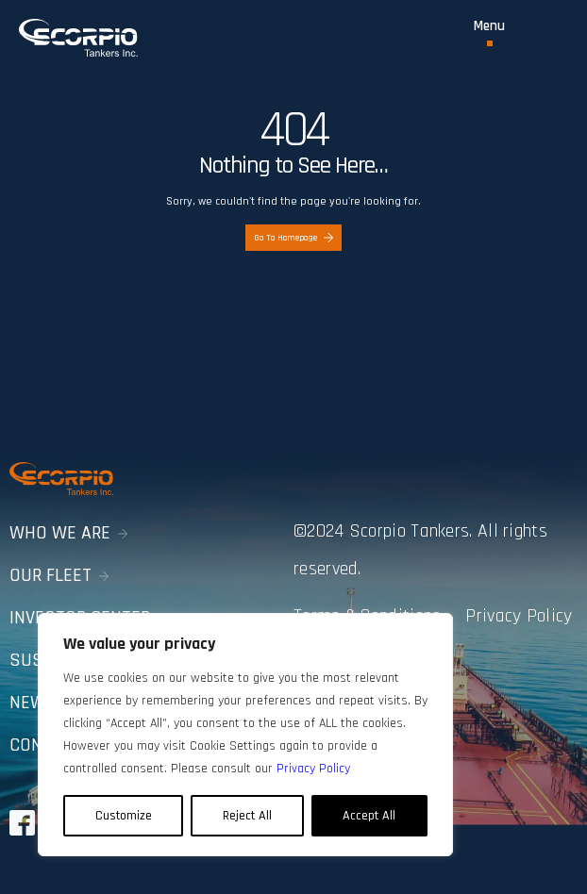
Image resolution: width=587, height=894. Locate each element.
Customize (123, 815)
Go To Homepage (294, 237)
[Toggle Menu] (489, 32)
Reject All (247, 815)
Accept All (369, 815)
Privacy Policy (518, 616)
